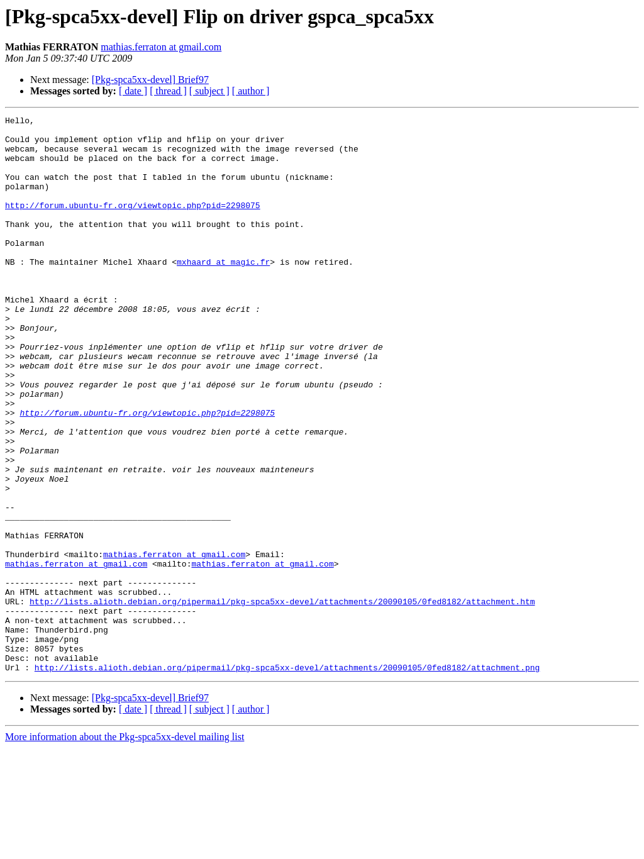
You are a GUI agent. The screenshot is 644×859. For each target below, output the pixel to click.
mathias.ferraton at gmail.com (161, 47)
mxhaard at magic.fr (223, 291)
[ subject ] (209, 91)
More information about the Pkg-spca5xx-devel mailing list (124, 848)
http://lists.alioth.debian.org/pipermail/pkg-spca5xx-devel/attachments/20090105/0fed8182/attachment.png (287, 778)
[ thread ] (168, 91)
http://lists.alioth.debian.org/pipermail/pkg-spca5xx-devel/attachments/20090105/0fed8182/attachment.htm (282, 699)
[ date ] (133, 91)
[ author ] (251, 91)
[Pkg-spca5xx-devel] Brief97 (150, 79)
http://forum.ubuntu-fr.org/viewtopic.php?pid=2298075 (132, 224)
